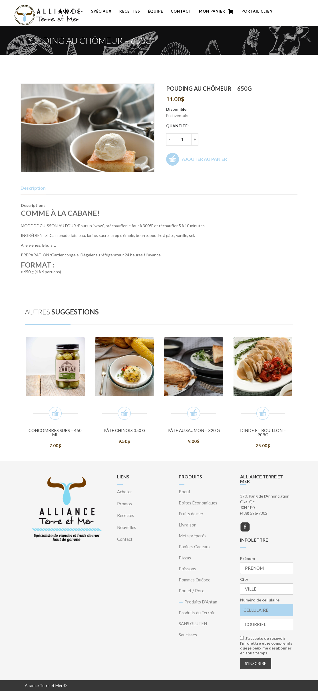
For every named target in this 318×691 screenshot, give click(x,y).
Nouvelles (126, 527)
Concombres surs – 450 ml (55, 432)
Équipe (155, 11)
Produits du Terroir (197, 612)
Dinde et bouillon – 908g (263, 432)
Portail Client (258, 11)
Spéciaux (101, 11)
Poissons (187, 568)
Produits (70, 11)
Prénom (247, 558)
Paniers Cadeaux (195, 546)
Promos (124, 503)
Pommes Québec (194, 579)
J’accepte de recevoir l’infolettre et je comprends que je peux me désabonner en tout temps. (266, 645)
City (244, 579)
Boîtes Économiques (198, 502)
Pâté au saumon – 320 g (194, 430)
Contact (181, 11)
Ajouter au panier (196, 159)
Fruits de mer (191, 513)
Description (33, 188)
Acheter (124, 491)
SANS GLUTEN (193, 623)
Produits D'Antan (200, 601)
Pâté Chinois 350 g (124, 430)
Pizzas (185, 557)
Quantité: (177, 125)
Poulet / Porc (191, 590)
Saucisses (188, 634)
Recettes (129, 11)
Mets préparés (192, 535)
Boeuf (184, 491)
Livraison (187, 524)
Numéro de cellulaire (259, 599)
